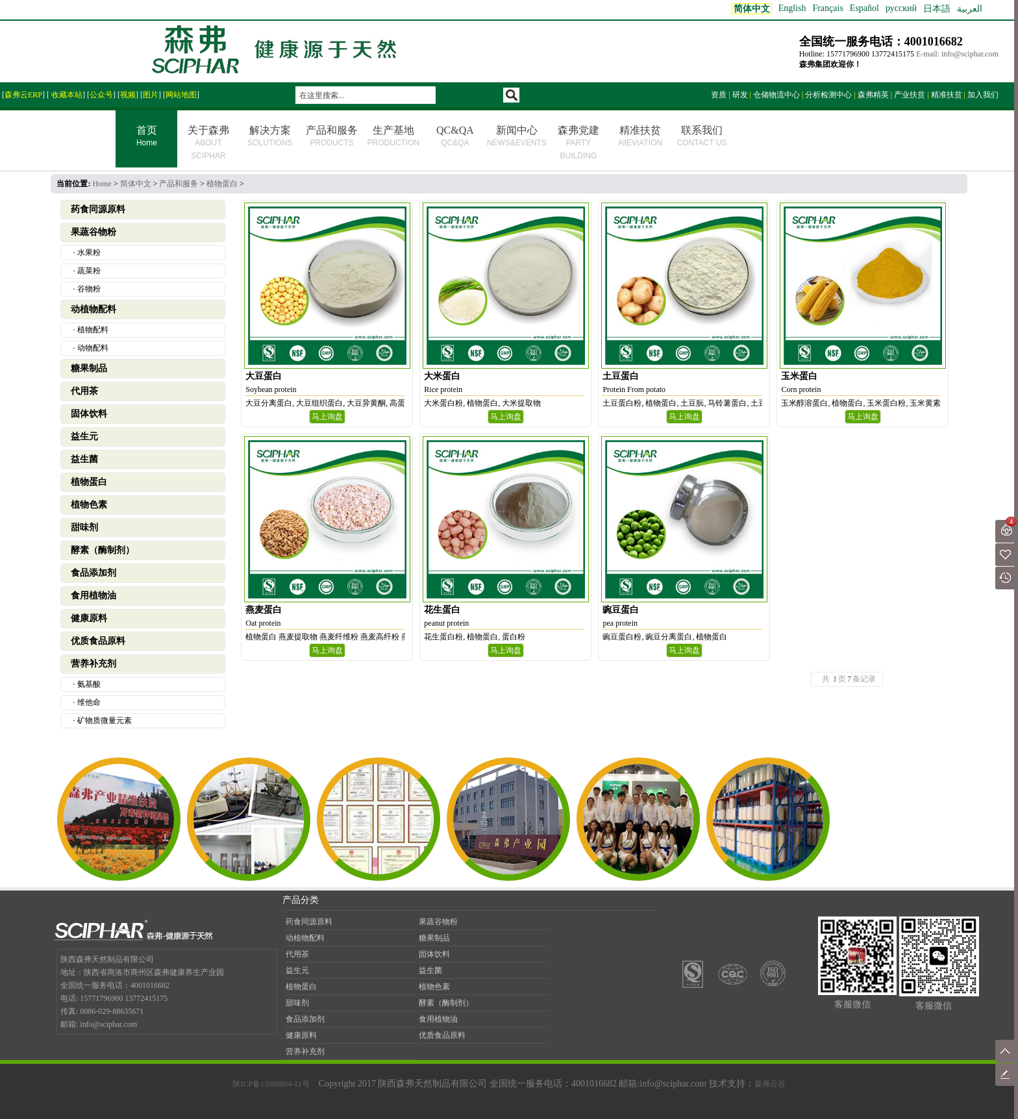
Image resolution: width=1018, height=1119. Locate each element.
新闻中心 (517, 136)
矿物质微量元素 (104, 720)
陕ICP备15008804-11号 (270, 1083)
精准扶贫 (946, 94)
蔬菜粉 (89, 270)
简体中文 (135, 183)
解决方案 (269, 136)
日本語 (936, 9)
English (792, 8)
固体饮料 (89, 414)
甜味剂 (84, 527)
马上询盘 (327, 416)
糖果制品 (89, 368)
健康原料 (89, 618)
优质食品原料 (98, 641)
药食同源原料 (98, 209)
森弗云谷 (770, 1083)
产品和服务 (332, 136)
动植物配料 (93, 309)
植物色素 (89, 505)
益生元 (84, 436)
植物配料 (92, 329)
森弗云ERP (23, 94)
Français (827, 8)
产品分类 (300, 900)
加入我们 (983, 94)
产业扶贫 (909, 94)
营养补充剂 (93, 664)
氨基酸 (89, 684)
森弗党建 (578, 142)
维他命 (89, 702)
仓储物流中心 (776, 94)
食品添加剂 (93, 573)
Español (864, 8)
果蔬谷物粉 (93, 232)
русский (901, 8)
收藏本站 (65, 94)
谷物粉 (89, 288)
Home (101, 183)
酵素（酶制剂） (102, 550)
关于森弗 (208, 142)
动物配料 (92, 347)
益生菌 (84, 459)
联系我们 (701, 136)
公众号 (101, 94)
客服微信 (852, 1004)
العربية (969, 9)
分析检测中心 (828, 94)
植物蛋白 (222, 183)
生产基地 (393, 136)
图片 (150, 94)
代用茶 (84, 391)
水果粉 (89, 252)
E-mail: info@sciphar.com (957, 53)
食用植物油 (93, 595)
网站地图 (181, 94)
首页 (146, 137)
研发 (740, 94)
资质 (718, 94)
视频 (128, 94)
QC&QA (455, 136)
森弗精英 (873, 94)
